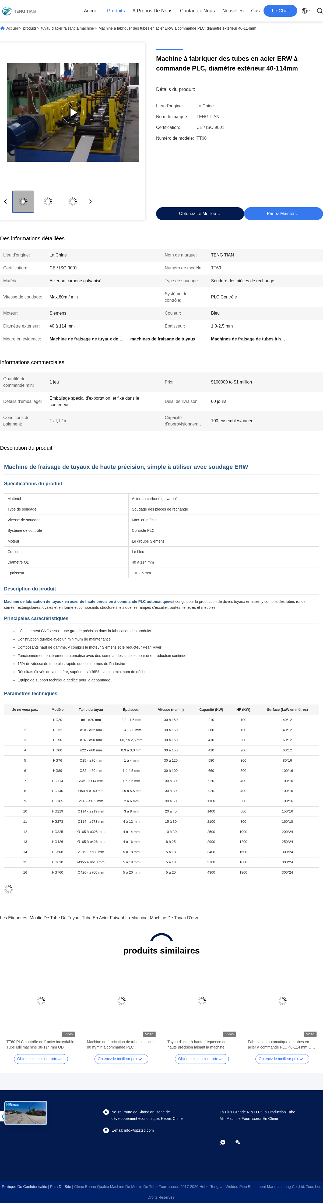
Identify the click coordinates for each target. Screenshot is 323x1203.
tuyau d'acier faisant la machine (67, 28)
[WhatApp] (227, 1142)
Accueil (92, 11)
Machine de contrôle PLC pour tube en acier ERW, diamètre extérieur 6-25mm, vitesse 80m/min (200, 1045)
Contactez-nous (197, 11)
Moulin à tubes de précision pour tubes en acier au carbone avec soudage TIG (39, 1044)
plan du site (60, 1186)
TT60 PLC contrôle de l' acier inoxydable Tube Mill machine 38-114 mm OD (282, 1044)
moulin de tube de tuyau (54, 918)
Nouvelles (233, 11)
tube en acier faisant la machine (115, 918)
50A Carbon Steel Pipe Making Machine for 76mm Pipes (120, 1044)
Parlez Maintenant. (285, 213)
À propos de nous (152, 11)
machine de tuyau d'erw (174, 918)
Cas (255, 11)
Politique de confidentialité (24, 1186)
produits (116, 11)
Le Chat (280, 10)
